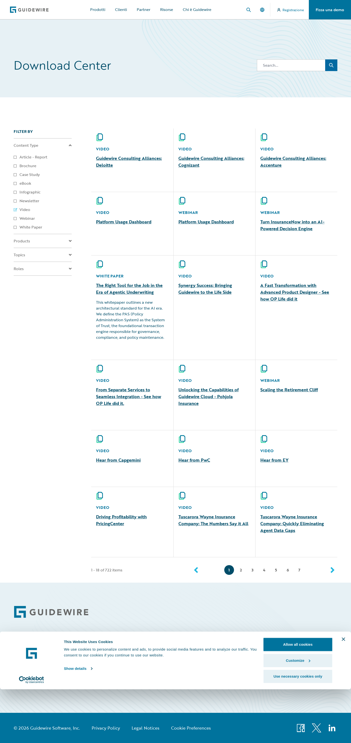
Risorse (166, 9)
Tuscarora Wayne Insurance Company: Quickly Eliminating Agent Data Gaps (292, 523)
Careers (198, 637)
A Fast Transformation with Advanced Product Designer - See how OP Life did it (294, 292)
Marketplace (202, 676)
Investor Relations (207, 667)
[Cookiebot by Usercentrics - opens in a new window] (31, 733)
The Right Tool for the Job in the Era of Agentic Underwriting (129, 288)
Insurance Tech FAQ (259, 667)
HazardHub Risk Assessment (265, 676)
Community (252, 637)
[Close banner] (343, 693)
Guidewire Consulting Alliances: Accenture (293, 161)
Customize (298, 714)
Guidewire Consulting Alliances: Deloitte (129, 161)
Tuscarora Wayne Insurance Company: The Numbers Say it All (213, 520)
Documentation (205, 657)
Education (251, 657)
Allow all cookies (298, 698)
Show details (75, 722)
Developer (251, 647)
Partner (143, 9)
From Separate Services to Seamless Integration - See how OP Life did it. (128, 396)
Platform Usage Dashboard (123, 222)
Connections (203, 647)
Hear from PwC (194, 460)
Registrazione (290, 9)
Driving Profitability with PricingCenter (121, 520)
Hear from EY (274, 460)
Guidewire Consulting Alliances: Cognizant (211, 161)
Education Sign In (318, 657)
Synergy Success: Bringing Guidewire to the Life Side (205, 288)
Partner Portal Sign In (320, 676)
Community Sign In (319, 647)
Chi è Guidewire (197, 9)
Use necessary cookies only (297, 730)
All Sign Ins (318, 637)
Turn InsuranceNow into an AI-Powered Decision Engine (292, 225)
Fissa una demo (330, 10)
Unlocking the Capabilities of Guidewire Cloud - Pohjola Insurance (208, 396)
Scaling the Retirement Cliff (289, 389)
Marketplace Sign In (319, 667)
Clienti (121, 9)
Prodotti (97, 9)
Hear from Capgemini (118, 460)
